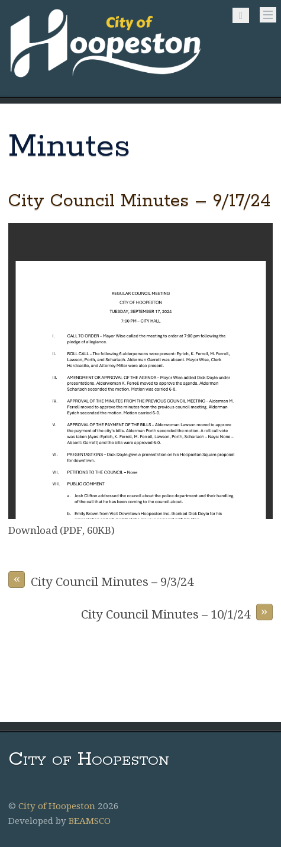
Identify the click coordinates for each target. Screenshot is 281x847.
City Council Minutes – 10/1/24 (177, 612)
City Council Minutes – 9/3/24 (100, 580)
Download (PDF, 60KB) (61, 530)
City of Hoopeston (56, 806)
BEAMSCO (90, 821)
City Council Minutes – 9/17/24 (139, 200)
